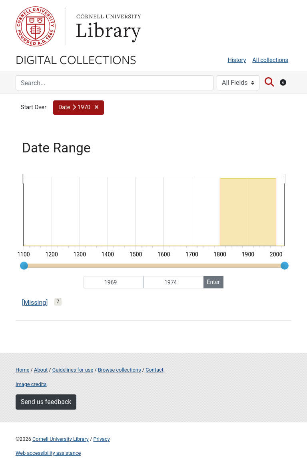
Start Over (33, 107)
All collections (270, 60)
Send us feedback (46, 402)
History (237, 60)
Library (108, 26)
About (41, 370)
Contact (154, 370)
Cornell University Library (60, 439)
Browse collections (119, 370)
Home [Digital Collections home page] (22, 370)
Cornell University (36, 26)
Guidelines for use (72, 370)
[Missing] (35, 302)
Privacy (101, 439)
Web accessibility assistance (48, 453)
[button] (78, 107)
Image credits (31, 384)
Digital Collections (76, 59)
